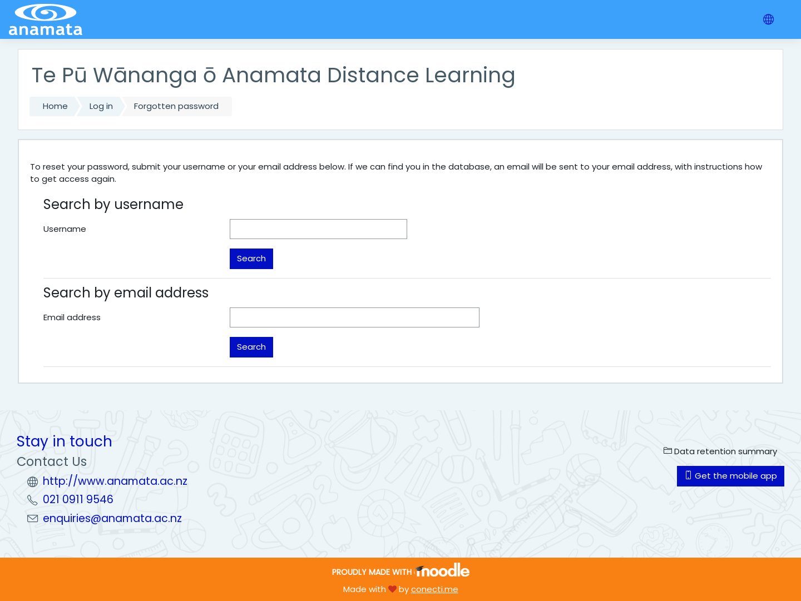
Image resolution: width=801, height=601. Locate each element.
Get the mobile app (730, 475)
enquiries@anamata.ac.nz (112, 518)
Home (55, 106)
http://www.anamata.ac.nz (115, 481)
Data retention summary (720, 451)
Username (64, 229)
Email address (72, 317)
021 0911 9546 (78, 499)
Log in (101, 106)
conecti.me (434, 589)
